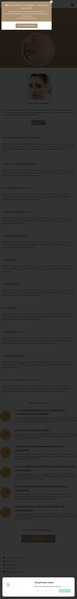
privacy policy (66, 586)
